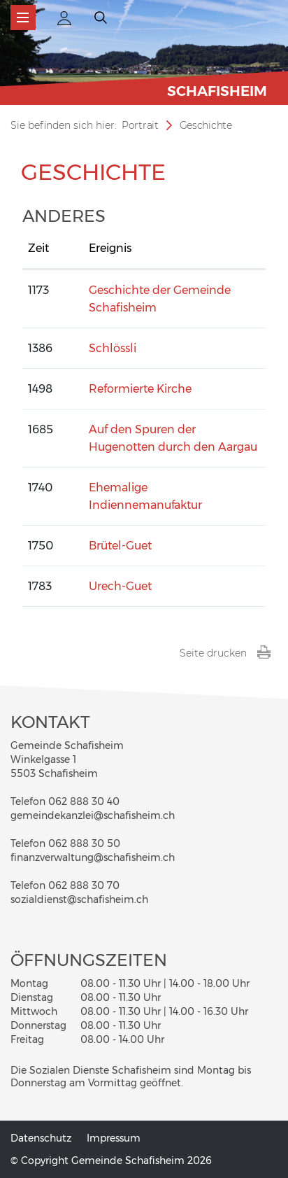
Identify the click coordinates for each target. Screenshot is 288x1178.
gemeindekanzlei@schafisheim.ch (92, 815)
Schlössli (112, 348)
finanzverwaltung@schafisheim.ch (92, 857)
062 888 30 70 (84, 885)
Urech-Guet (120, 586)
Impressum (114, 1138)
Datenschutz (40, 1138)
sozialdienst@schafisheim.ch (79, 899)
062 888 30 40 (84, 801)
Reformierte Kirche (140, 388)
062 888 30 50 (84, 843)
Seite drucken (225, 653)
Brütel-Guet (120, 545)
